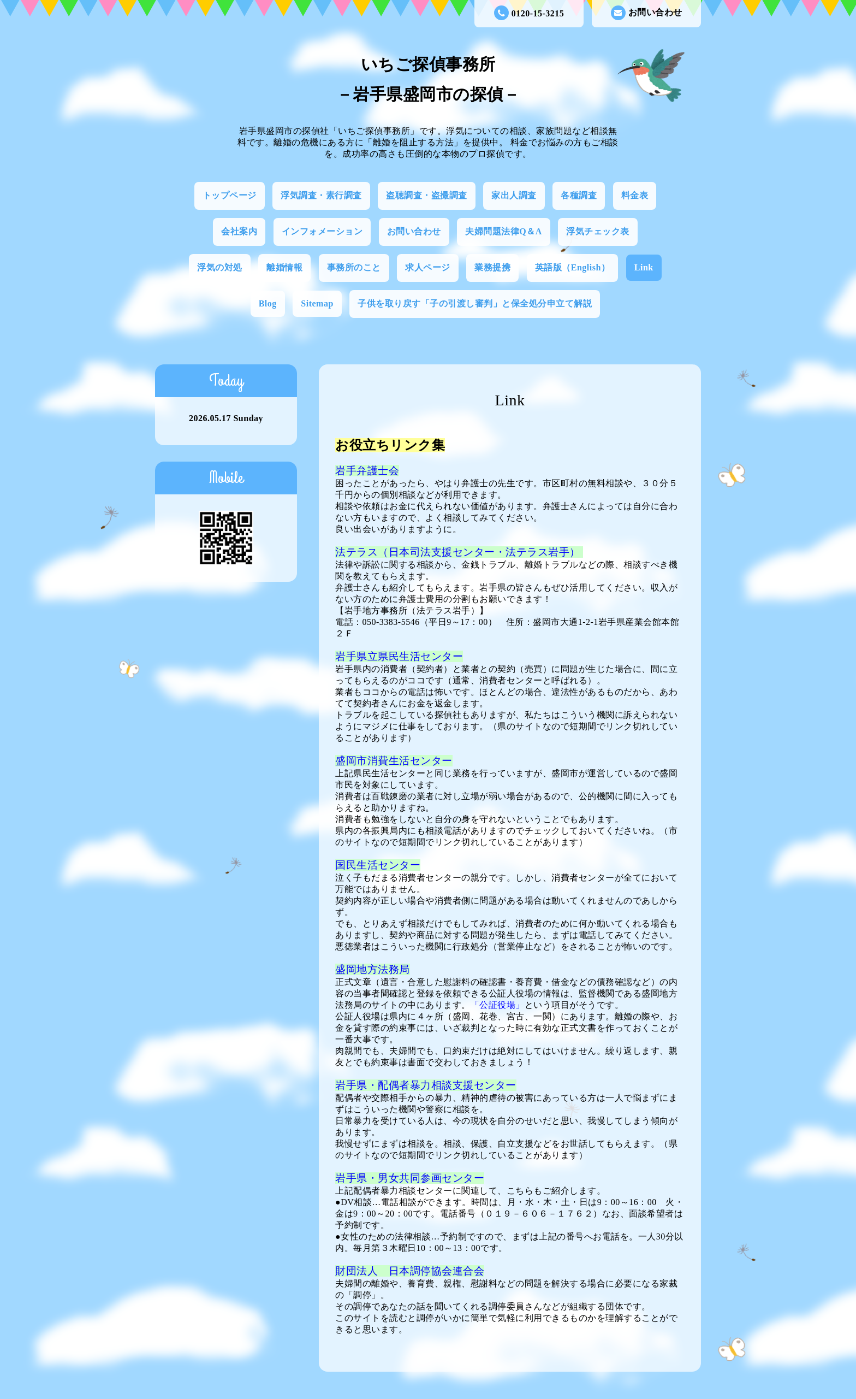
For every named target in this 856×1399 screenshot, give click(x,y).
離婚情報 (284, 267)
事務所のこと (354, 267)
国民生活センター (377, 865)
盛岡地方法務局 (372, 969)
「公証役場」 (498, 1005)
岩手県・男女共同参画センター (409, 1178)
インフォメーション (322, 231)
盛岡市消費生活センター (394, 760)
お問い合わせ (646, 12)
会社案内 (239, 231)
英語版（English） (572, 267)
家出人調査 (514, 195)
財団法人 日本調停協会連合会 (409, 1271)
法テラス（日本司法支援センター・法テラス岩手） (459, 552)
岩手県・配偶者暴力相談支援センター (425, 1085)
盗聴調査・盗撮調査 (426, 195)
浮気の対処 (219, 267)
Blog (268, 303)
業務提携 (492, 267)
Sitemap (317, 303)
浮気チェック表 (597, 231)
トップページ (230, 195)
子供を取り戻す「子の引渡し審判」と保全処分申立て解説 (475, 303)
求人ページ (427, 267)
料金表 (635, 195)
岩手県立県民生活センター (399, 656)
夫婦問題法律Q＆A (503, 231)
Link (643, 267)
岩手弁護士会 (367, 470)
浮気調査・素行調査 (321, 195)
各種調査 (579, 195)
